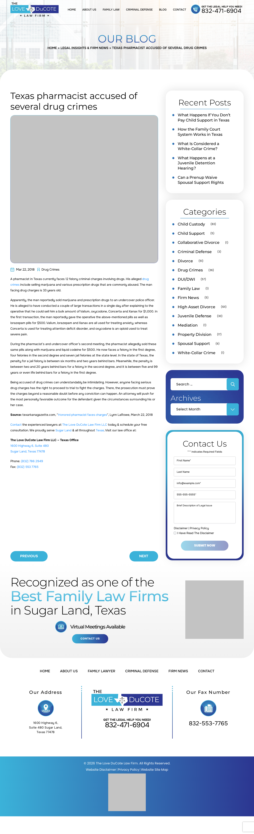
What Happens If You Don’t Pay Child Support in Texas (203, 120)
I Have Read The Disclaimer (195, 551)
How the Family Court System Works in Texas (201, 138)
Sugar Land (63, 430)
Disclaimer (181, 546)
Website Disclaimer (100, 787)
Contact (179, 9)
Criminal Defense (139, 9)
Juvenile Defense (195, 324)
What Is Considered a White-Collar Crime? (200, 152)
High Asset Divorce (197, 315)
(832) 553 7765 (28, 467)
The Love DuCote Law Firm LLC (85, 425)
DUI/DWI (187, 287)
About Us (89, 9)
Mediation (188, 333)
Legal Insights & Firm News (85, 48)
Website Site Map (155, 787)
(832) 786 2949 (32, 461)
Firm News (189, 305)
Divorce (186, 268)
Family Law (111, 9)
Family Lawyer (100, 689)
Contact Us (90, 656)
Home (72, 9)
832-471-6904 (221, 11)
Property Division (195, 343)
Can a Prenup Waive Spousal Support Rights (202, 187)
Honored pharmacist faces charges (83, 415)
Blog (163, 9)
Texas (100, 430)
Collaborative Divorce (199, 249)
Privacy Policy (199, 546)
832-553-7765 (208, 741)
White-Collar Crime (197, 361)
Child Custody (192, 231)
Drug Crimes (50, 269)
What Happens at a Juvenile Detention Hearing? (198, 169)
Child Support (192, 240)
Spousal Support (195, 352)
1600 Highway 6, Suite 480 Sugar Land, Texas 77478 (46, 745)
